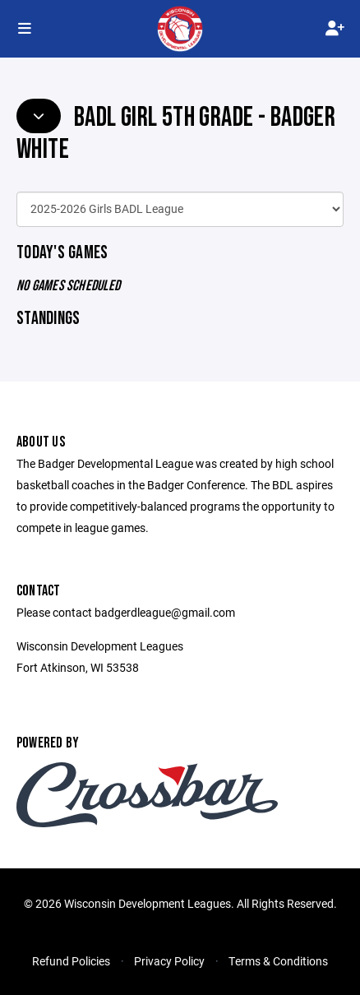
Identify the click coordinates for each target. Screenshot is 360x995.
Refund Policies (71, 961)
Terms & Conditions (278, 961)
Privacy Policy (169, 961)
